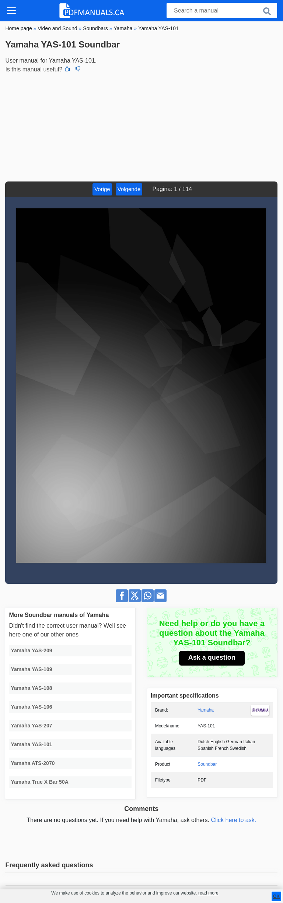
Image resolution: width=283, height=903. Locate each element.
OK (276, 896)
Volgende (129, 189)
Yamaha (206, 710)
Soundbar (207, 764)
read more (208, 893)
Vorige (102, 189)
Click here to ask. (233, 820)
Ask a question (211, 657)
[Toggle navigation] (11, 10)
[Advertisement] (141, 126)
